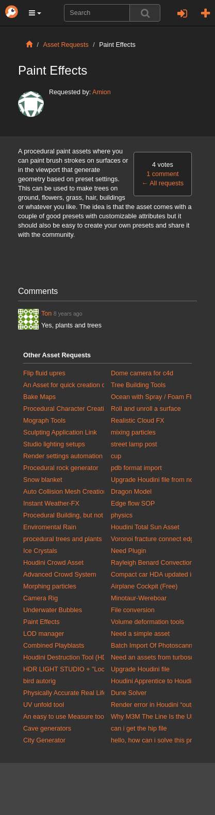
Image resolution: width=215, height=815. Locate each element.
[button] (35, 13)
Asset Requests (66, 44)
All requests (163, 183)
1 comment (162, 174)
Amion (101, 92)
